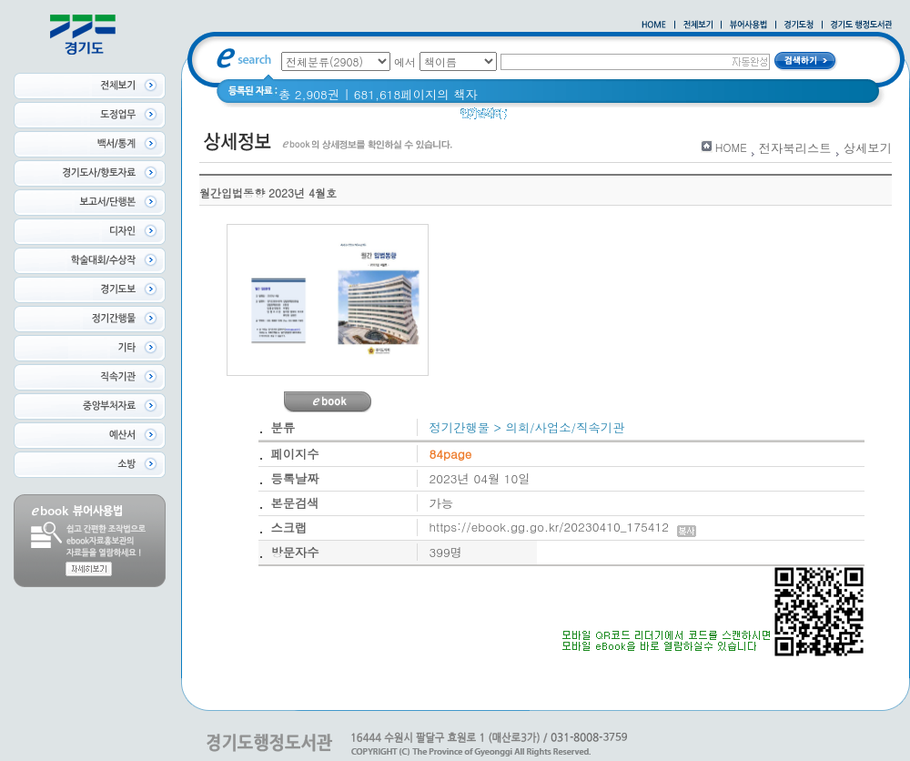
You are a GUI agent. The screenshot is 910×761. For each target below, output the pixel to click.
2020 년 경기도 (561, 118)
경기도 (674, 118)
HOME (731, 147)
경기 (630, 118)
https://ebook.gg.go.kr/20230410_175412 (563, 526)
